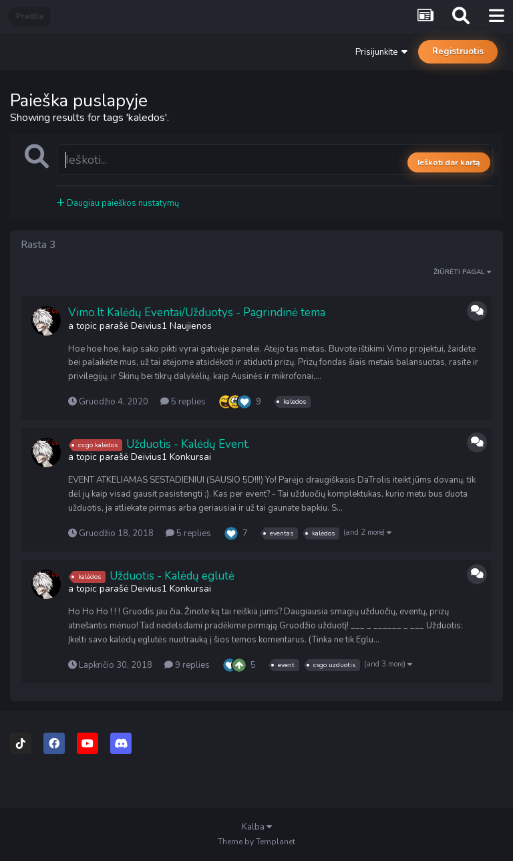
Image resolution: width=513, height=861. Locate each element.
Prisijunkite (381, 52)
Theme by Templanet (256, 841)
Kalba (257, 827)
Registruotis (458, 51)
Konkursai (190, 457)
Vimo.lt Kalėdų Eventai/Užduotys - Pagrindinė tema (196, 312)
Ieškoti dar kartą (448, 162)
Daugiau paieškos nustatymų (118, 203)
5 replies (183, 402)
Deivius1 (149, 326)
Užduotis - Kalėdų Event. (188, 444)
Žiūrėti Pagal (462, 272)
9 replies (187, 665)
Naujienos (191, 326)
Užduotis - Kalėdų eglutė (172, 576)
